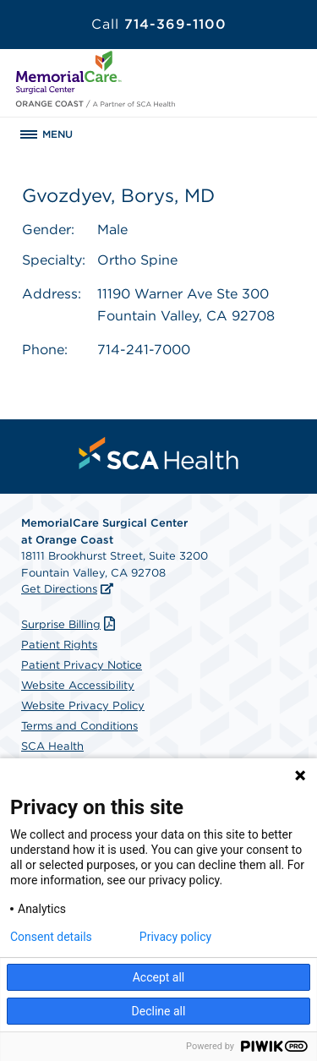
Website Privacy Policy (83, 705)
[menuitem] (159, 453)
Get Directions (59, 588)
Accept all (159, 977)
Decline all (159, 1011)
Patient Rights (59, 644)
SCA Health (52, 746)
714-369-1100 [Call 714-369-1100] (159, 24)
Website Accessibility (77, 685)
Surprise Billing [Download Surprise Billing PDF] (70, 624)
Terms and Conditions (79, 725)
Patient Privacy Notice (81, 665)
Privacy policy (175, 936)
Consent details (51, 936)
